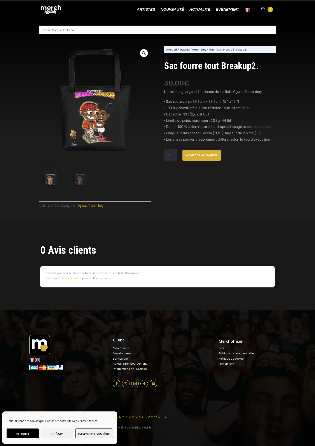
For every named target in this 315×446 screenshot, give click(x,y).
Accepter (23, 433)
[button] (144, 53)
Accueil (171, 49)
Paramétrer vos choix (94, 433)
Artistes (146, 10)
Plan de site (226, 364)
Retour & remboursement (130, 364)
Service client (121, 358)
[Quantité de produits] (170, 155)
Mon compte (121, 348)
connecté (74, 278)
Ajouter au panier (201, 155)
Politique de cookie (231, 358)
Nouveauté (172, 10)
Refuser (57, 433)
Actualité (199, 10)
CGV (221, 348)
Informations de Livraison (130, 369)
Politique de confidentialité (236, 353)
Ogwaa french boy (90, 205)
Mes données (122, 353)
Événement (227, 10)
